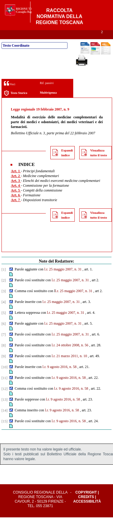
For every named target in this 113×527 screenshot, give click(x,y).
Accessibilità (87, 511)
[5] (4, 322)
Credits (86, 506)
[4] (4, 312)
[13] (5, 409)
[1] (4, 279)
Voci (9, 92)
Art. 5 (16, 200)
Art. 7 (16, 209)
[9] (4, 366)
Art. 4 (16, 195)
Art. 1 (16, 181)
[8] (4, 355)
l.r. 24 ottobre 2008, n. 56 (70, 355)
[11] (5, 387)
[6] (4, 333)
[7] (4, 344)
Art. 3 (16, 190)
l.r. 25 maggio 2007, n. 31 (63, 279)
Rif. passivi (47, 92)
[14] (5, 420)
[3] (4, 301)
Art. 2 (16, 185)
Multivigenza (48, 102)
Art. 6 (16, 205)
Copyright (86, 502)
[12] (5, 398)
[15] (5, 431)
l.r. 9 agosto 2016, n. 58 (59, 376)
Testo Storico (15, 103)
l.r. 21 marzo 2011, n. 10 (69, 365)
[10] (5, 377)
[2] (4, 290)
